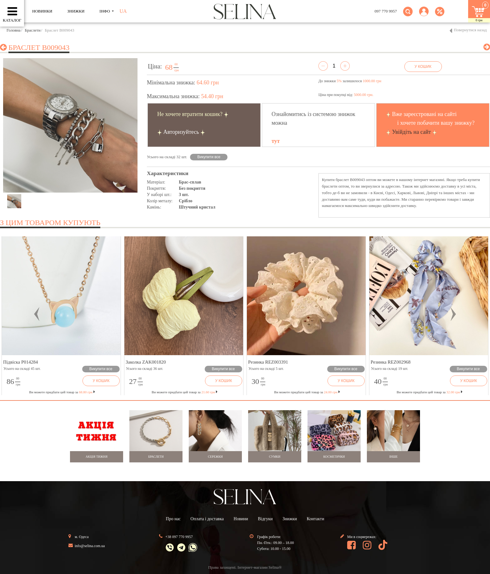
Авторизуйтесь (181, 132)
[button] (424, 15)
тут (276, 141)
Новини (241, 518)
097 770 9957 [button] (386, 11)
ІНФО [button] (105, 11)
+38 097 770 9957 (179, 537)
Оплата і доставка (207, 518)
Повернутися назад (470, 30)
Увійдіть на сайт (411, 132)
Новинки (42, 11)
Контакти (315, 518)
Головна (14, 30)
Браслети (32, 30)
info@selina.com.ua (90, 546)
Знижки (289, 518)
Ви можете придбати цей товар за (184, 392)
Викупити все (209, 157)
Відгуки (265, 518)
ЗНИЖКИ (75, 11)
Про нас (173, 518)
